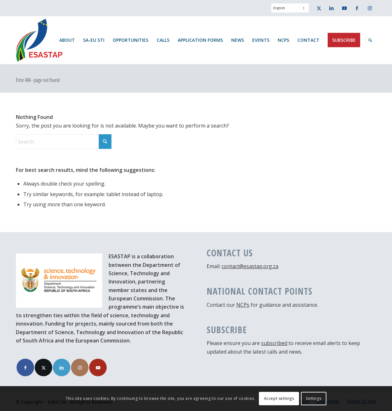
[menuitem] (288, 11)
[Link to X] (318, 8)
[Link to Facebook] (357, 8)
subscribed (274, 343)
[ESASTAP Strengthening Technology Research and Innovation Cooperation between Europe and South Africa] (39, 40)
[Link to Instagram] (369, 8)
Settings (313, 398)
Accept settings (279, 398)
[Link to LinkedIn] (331, 8)
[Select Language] (290, 8)
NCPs (242, 304)
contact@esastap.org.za (250, 266)
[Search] (370, 40)
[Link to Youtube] (344, 8)
